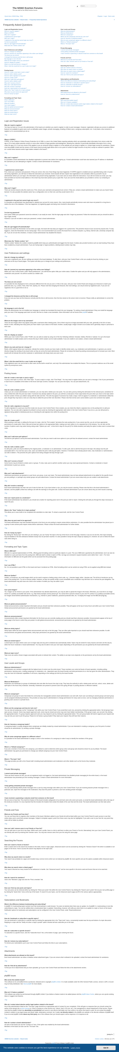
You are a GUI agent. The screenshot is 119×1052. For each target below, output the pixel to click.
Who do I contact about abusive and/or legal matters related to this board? (81, 104)
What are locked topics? (11, 112)
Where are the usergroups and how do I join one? (75, 36)
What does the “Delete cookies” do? (14, 45)
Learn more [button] (75, 1048)
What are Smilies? (9, 103)
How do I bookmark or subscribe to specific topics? (75, 82)
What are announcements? (12, 108)
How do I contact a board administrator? (72, 105)
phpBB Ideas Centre (88, 994)
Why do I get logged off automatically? (15, 43)
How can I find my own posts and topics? (72, 74)
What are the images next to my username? (16, 60)
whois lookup (25, 1008)
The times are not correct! (11, 55)
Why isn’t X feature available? (69, 102)
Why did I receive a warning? (12, 86)
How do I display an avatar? (12, 62)
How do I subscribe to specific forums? (71, 84)
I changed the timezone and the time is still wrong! (18, 57)
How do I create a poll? (11, 77)
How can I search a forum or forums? (71, 67)
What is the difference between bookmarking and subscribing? (78, 81)
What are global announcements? (14, 107)
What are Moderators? (67, 33)
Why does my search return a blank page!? (73, 71)
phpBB (84, 312)
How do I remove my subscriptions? (71, 86)
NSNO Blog (15, 16)
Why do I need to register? (11, 31)
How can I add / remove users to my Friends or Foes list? (77, 61)
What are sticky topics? (11, 110)
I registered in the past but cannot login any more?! (18, 40)
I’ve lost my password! (10, 42)
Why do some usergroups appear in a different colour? (76, 40)
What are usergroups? (67, 34)
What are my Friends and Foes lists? (71, 59)
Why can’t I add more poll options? (14, 79)
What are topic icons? (10, 114)
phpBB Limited (56, 982)
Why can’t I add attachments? (12, 84)
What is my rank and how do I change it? (16, 64)
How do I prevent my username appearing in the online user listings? (23, 53)
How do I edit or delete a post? (13, 74)
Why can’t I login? (9, 38)
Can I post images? (9, 105)
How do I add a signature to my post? (15, 75)
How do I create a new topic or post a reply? (16, 72)
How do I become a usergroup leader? (71, 38)
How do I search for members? (69, 73)
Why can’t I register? (10, 34)
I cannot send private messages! (70, 50)
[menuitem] (21, 16)
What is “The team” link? (67, 43)
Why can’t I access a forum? (12, 83)
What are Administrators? (68, 31)
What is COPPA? (9, 33)
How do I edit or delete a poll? (12, 81)
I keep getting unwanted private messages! (73, 51)
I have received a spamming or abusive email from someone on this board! (82, 53)
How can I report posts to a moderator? (15, 88)
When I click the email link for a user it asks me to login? (20, 66)
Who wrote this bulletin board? (69, 100)
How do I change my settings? (12, 51)
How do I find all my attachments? (70, 94)
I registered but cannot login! (12, 36)
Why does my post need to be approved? (16, 92)
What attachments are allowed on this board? (73, 92)
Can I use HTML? (9, 101)
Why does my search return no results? (72, 69)
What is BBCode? (9, 100)
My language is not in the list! (12, 59)
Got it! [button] (106, 1048)
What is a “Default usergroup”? (69, 42)
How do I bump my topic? (11, 93)
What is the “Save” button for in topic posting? (17, 90)
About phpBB (27, 984)
